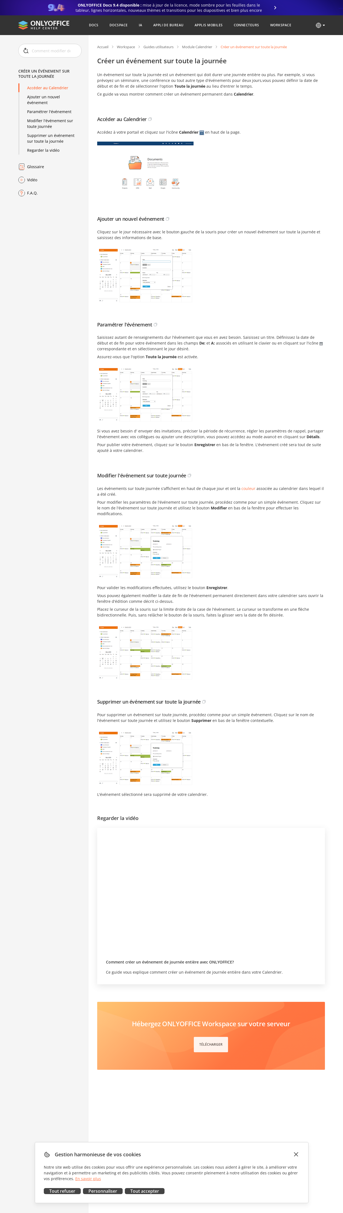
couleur (248, 488)
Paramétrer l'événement (49, 111)
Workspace (126, 46)
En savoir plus (88, 1178)
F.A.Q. (32, 193)
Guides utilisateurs (158, 46)
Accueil (102, 46)
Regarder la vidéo (43, 150)
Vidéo (32, 179)
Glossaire (35, 166)
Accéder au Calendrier (47, 87)
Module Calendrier (197, 46)
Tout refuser (62, 1191)
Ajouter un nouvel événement (43, 99)
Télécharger (211, 1044)
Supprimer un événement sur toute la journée (50, 138)
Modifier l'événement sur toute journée (50, 123)
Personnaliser (102, 1191)
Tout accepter (144, 1191)
